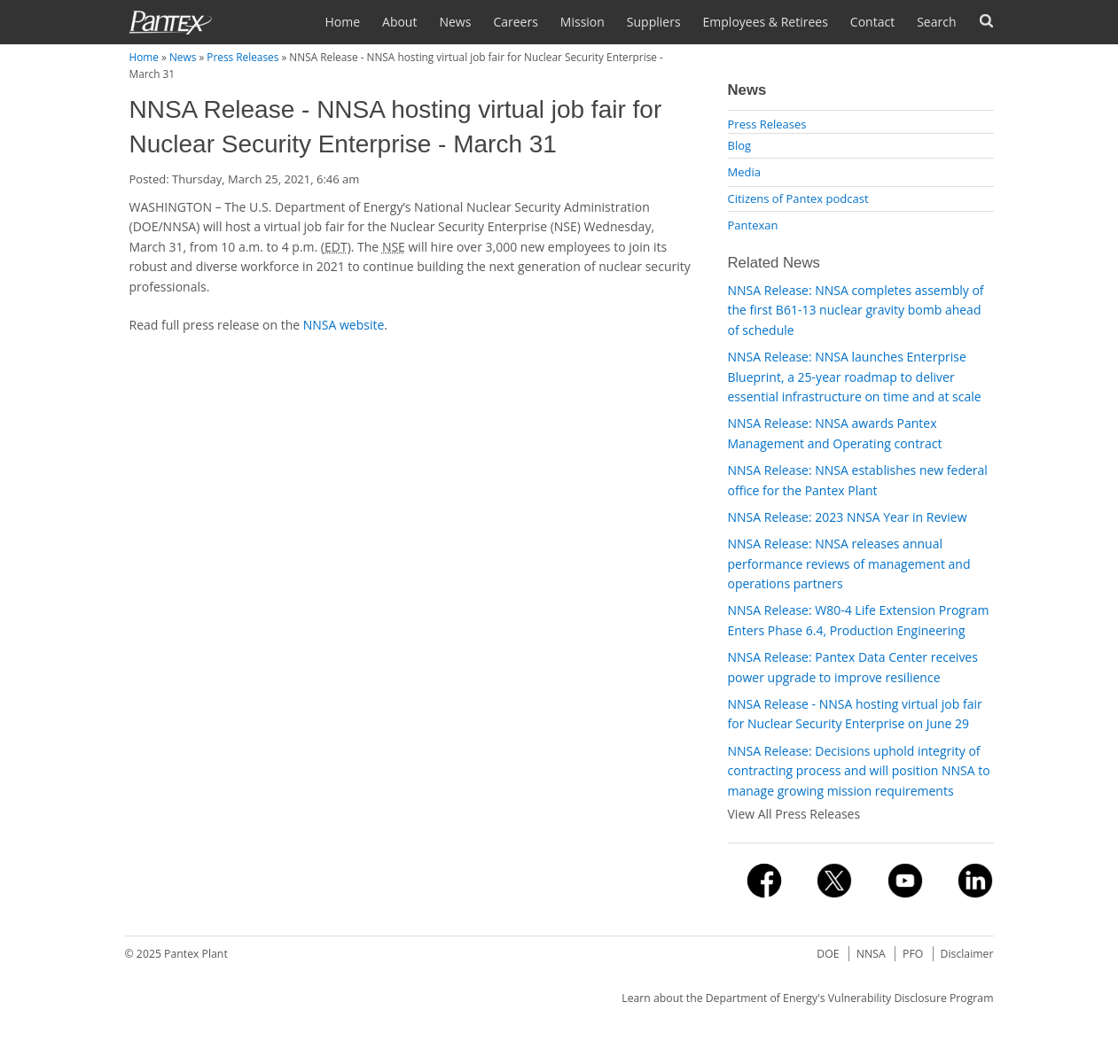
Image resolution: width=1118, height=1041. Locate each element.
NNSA (871, 953)
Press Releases (242, 57)
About (399, 21)
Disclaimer (967, 953)
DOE (828, 953)
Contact (872, 21)
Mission (582, 21)
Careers (515, 21)
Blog (740, 145)
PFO (913, 953)
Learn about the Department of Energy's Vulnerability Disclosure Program (807, 998)
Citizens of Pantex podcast (798, 198)
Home (342, 21)
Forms (986, 20)
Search (936, 21)
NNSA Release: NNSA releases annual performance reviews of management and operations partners (849, 563)
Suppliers (654, 21)
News (455, 21)
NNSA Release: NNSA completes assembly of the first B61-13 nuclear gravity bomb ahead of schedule (856, 310)
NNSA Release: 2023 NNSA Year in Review (847, 517)
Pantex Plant (196, 953)
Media (744, 172)
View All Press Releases (794, 813)
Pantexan (753, 225)
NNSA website (344, 324)
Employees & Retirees (765, 21)
